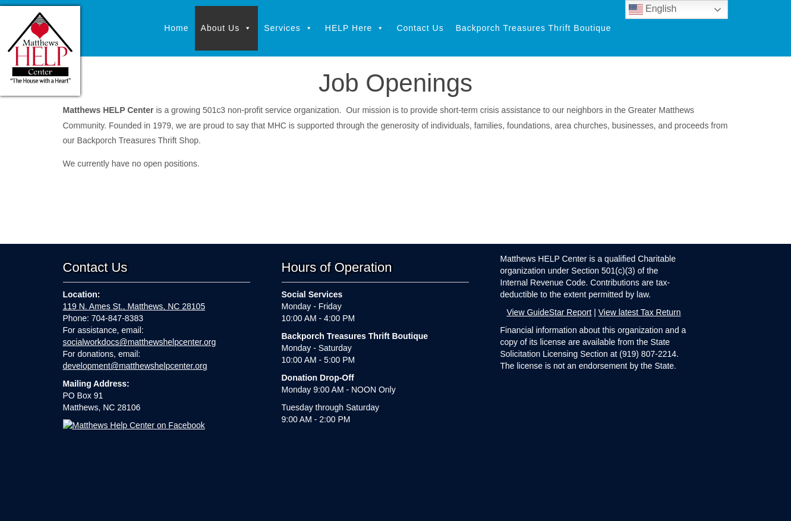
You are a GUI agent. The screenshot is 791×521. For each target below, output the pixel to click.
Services (288, 28)
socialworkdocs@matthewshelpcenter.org (139, 342)
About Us (227, 28)
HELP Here (355, 28)
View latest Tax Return (639, 312)
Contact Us (419, 28)
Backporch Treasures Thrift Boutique (534, 28)
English (653, 9)
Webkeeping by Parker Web (492, 504)
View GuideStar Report (548, 312)
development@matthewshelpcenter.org (135, 366)
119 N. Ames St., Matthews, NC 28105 (134, 306)
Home (176, 28)
